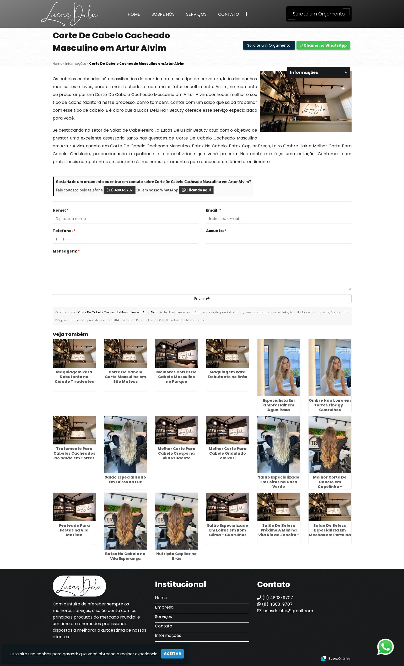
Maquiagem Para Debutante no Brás (227, 374)
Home (134, 14)
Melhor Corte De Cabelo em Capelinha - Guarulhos (330, 484)
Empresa (164, 607)
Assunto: (216, 230)
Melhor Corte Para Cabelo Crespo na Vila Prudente (177, 453)
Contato (228, 14)
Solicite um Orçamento (319, 14)
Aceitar (172, 653)
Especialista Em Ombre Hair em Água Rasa (279, 405)
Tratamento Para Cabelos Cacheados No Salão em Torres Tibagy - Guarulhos (74, 455)
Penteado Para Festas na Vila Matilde (74, 530)
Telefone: (64, 230)
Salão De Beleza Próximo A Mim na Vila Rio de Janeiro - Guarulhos (278, 532)
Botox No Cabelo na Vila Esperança (125, 556)
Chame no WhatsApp (323, 45)
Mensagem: (66, 251)
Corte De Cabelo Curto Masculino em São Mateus (125, 376)
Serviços (196, 14)
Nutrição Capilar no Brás (176, 556)
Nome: (61, 210)
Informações (168, 635)
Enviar (202, 298)
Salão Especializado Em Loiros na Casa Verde (278, 482)
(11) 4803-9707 (119, 189)
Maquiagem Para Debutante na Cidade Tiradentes (74, 376)
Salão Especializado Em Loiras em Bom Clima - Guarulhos (227, 530)
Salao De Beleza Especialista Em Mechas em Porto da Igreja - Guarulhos (330, 532)
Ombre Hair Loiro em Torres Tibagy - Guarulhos (330, 405)
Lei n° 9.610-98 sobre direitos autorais (176, 320)
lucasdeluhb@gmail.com (285, 611)
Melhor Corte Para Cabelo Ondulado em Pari (228, 453)
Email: (213, 210)
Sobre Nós (163, 14)
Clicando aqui (196, 189)
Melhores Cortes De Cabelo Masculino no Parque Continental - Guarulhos (176, 381)
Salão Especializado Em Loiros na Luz (125, 480)
